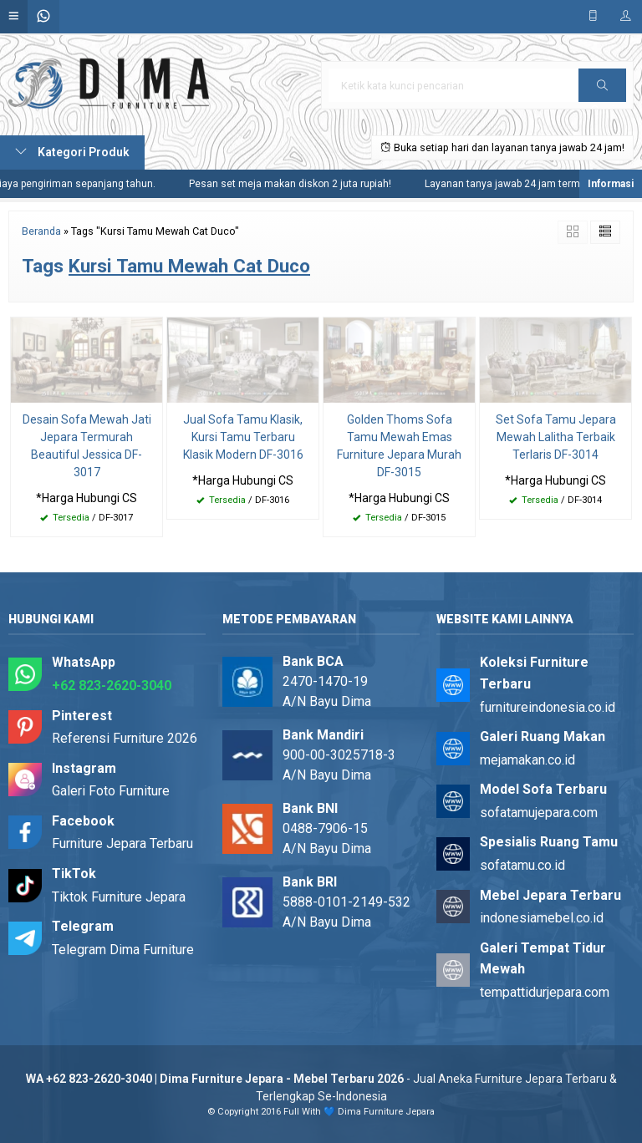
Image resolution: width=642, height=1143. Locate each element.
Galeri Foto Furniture (111, 791)
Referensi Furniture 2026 (124, 738)
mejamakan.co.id (527, 760)
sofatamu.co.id (522, 865)
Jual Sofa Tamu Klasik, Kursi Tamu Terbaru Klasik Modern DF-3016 (243, 437)
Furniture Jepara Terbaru (122, 843)
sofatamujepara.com (539, 812)
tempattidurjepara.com (544, 992)
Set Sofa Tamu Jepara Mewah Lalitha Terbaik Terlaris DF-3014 (556, 437)
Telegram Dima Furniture (123, 950)
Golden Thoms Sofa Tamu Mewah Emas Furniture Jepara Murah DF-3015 (399, 446)
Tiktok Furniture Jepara (119, 897)
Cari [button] (602, 90)
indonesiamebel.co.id (542, 918)
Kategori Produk (72, 152)
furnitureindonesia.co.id (547, 707)
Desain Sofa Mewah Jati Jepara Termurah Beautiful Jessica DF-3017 (87, 446)
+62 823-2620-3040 (111, 685)
